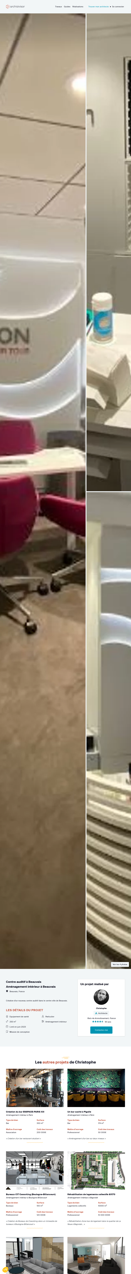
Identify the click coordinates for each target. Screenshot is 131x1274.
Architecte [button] (101, 1013)
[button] (5, 1270)
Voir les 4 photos (120, 964)
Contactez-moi (101, 1030)
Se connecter (118, 6)
